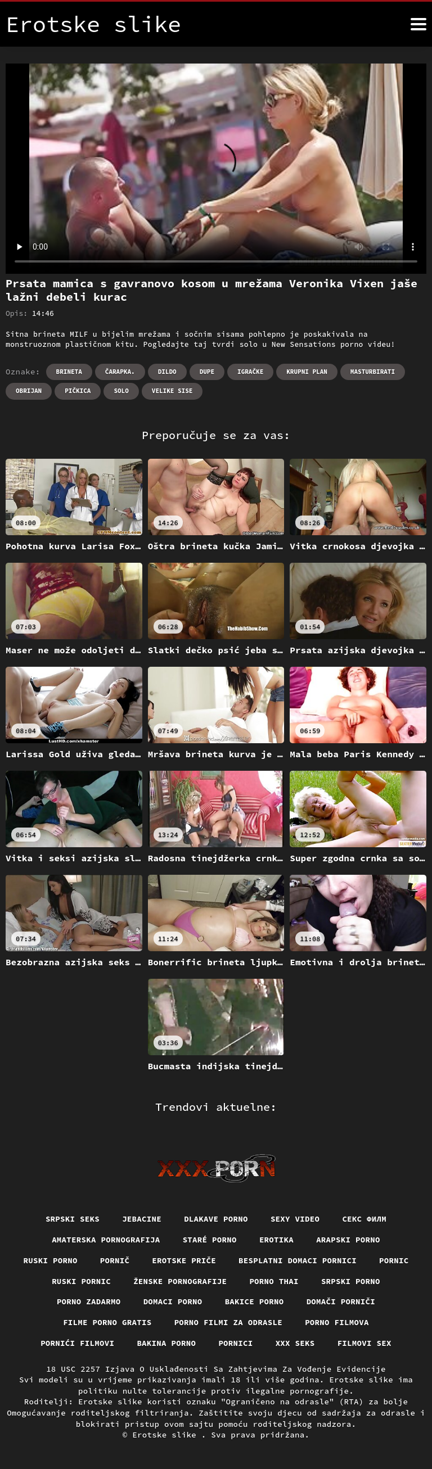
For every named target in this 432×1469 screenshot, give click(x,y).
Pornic (394, 1260)
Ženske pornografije (180, 1281)
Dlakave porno (216, 1219)
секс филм (364, 1219)
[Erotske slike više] (418, 24)
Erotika (276, 1240)
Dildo (167, 372)
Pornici (235, 1343)
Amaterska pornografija (106, 1240)
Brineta (69, 372)
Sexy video (295, 1219)
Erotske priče (184, 1260)
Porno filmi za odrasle (228, 1322)
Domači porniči (341, 1301)
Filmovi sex (365, 1343)
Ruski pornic (81, 1281)
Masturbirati (372, 372)
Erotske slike (166, 1435)
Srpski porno (350, 1281)
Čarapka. (120, 372)
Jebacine (141, 1219)
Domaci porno (172, 1301)
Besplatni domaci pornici (297, 1260)
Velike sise (172, 391)
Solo (121, 391)
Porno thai (274, 1281)
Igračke (250, 372)
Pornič (115, 1260)
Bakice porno (254, 1301)
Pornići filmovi (77, 1343)
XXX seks (295, 1343)
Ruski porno (51, 1260)
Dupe (207, 372)
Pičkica (78, 391)
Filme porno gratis (107, 1322)
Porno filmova (337, 1322)
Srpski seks (73, 1219)
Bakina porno (166, 1343)
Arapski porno (348, 1240)
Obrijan (29, 391)
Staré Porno (210, 1240)
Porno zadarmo (89, 1301)
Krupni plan (306, 372)
